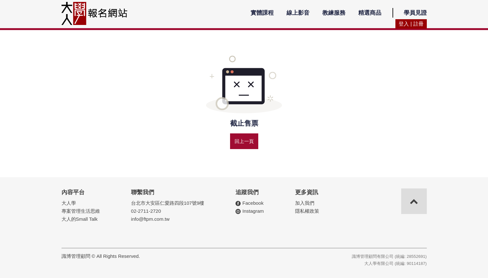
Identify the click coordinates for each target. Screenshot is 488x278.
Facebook (253, 203)
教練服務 (333, 13)
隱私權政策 (307, 211)
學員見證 (415, 13)
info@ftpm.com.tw (150, 219)
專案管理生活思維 (81, 211)
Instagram (253, 211)
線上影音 (298, 13)
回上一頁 (244, 141)
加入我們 (304, 203)
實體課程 (262, 13)
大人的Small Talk (80, 219)
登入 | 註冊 (411, 24)
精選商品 (369, 13)
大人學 (69, 203)
